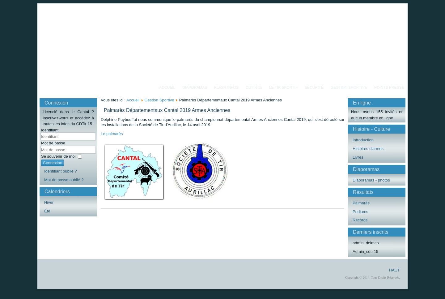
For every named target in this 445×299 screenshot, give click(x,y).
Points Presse (389, 87)
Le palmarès (112, 133)
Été (47, 211)
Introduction (363, 140)
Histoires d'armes (368, 148)
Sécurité (314, 87)
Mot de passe (53, 143)
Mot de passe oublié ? (63, 179)
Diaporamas (194, 87)
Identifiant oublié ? (60, 171)
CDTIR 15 (254, 87)
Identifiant (49, 130)
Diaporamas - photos (371, 180)
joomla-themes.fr (231, 294)
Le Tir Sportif (283, 87)
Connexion (52, 162)
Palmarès (361, 203)
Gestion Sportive (349, 87)
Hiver (48, 202)
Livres (358, 157)
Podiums (360, 211)
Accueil (167, 87)
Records (360, 220)
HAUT (394, 270)
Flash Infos (226, 87)
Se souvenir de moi (58, 156)
